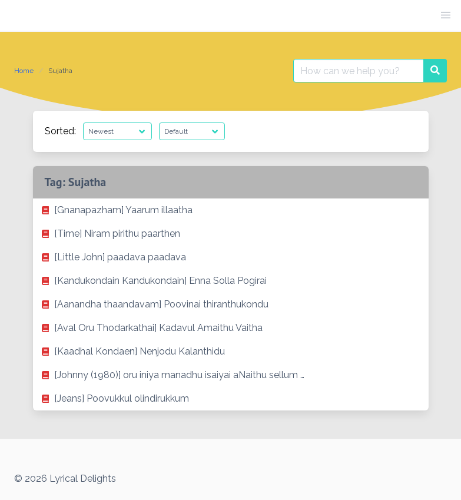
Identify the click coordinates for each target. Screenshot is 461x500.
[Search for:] (358, 70)
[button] (445, 15)
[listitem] (231, 210)
